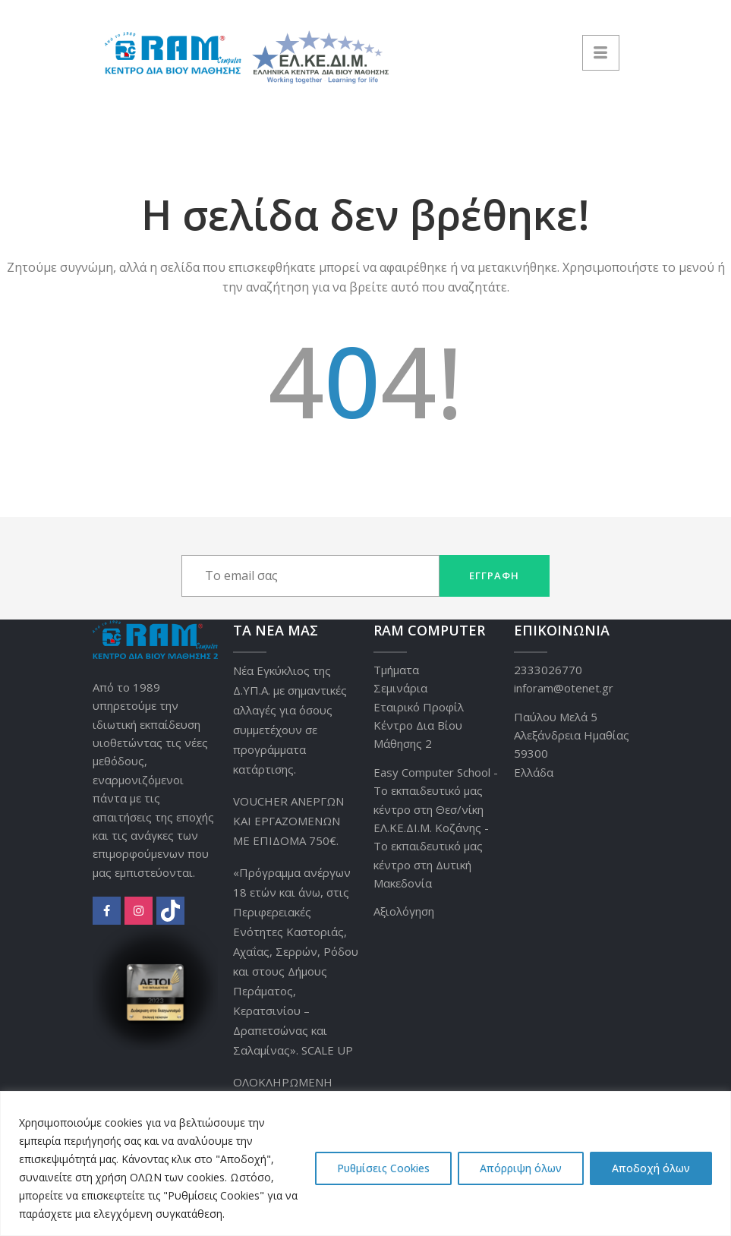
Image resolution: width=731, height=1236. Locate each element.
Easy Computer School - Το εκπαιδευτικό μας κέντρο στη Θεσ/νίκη (435, 791)
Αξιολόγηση (403, 911)
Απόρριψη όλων (521, 1168)
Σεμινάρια (400, 687)
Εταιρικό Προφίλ (418, 706)
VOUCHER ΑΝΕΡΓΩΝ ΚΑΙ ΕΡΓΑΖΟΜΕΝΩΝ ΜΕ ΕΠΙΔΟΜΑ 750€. (288, 820)
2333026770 (548, 669)
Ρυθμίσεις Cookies (383, 1168)
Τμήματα (396, 669)
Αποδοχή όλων (651, 1168)
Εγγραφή (494, 575)
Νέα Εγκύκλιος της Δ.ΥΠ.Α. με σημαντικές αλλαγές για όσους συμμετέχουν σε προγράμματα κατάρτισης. (290, 720)
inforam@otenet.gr (563, 687)
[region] (365, 1163)
